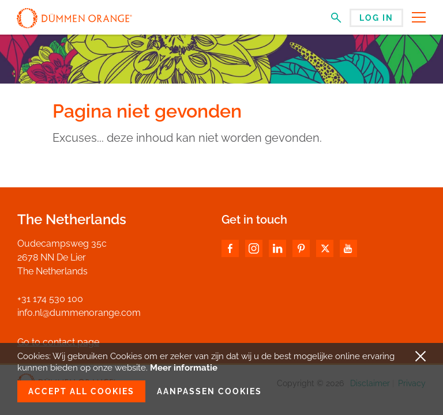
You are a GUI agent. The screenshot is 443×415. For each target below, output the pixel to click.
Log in (376, 17)
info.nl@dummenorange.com (79, 312)
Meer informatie (183, 368)
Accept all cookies (81, 391)
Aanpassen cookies (209, 391)
